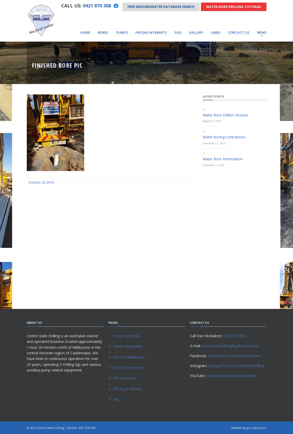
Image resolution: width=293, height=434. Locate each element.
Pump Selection (126, 335)
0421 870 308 (97, 6)
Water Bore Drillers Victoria (225, 115)
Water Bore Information (223, 158)
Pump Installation (127, 346)
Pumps (122, 32)
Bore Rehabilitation (129, 357)
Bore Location (125, 378)
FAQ (178, 32)
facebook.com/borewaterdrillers (234, 355)
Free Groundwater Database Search (161, 6)
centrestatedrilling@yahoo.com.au (230, 345)
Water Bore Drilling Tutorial (233, 6)
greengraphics (256, 428)
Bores (103, 32)
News (261, 32)
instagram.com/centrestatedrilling (236, 365)
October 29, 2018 (41, 182)
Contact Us (238, 32)
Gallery (196, 32)
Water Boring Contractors (224, 137)
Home (85, 32)
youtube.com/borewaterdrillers (232, 375)
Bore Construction (128, 367)
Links (215, 32)
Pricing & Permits (151, 32)
